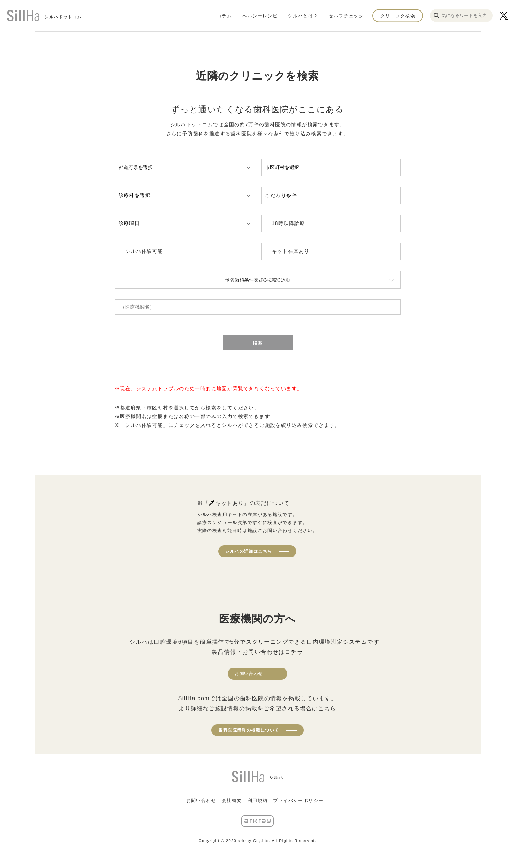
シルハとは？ (303, 15)
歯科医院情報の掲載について (248, 730)
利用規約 (258, 800)
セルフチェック (346, 15)
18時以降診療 (288, 223)
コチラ (294, 652)
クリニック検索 (397, 15)
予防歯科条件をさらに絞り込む (257, 279)
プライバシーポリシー (298, 800)
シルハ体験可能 (144, 251)
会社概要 (232, 800)
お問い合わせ (249, 673)
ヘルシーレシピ (260, 15)
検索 (258, 342)
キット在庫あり (291, 251)
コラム (224, 15)
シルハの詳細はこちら (248, 551)
